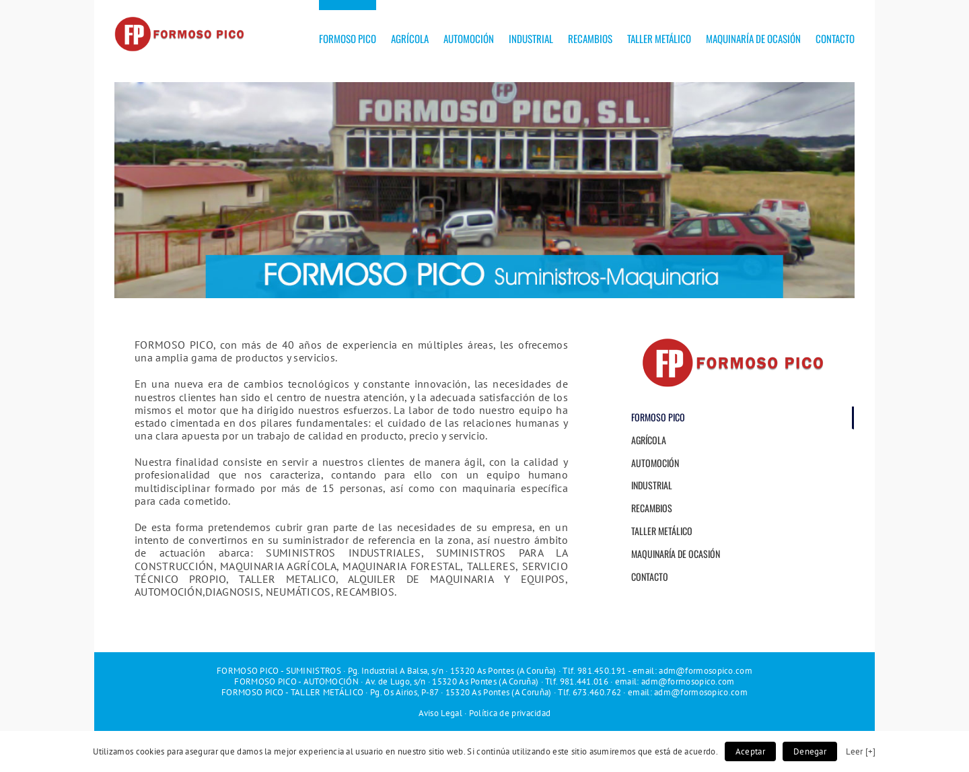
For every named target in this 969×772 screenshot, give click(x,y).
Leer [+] (860, 751)
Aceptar (750, 751)
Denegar (809, 751)
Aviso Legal (440, 713)
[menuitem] (355, 33)
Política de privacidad (510, 713)
